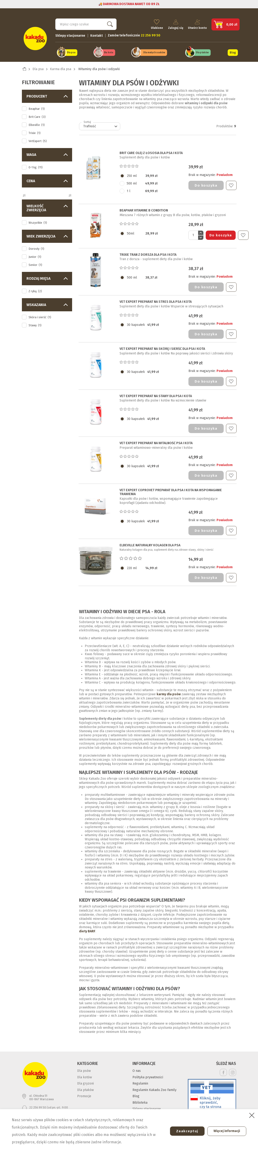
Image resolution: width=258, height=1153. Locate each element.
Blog (233, 50)
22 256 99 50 (37, 1104)
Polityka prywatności (147, 1074)
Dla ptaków (202, 50)
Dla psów (84, 1068)
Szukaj (109, 22)
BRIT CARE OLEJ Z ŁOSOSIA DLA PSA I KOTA (151, 150)
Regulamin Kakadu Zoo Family (154, 1087)
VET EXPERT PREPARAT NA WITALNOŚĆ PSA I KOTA (156, 440)
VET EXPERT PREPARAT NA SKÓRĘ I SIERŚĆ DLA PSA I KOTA (162, 346)
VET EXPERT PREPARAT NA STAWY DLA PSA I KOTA (156, 393)
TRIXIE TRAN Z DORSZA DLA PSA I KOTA (148, 252)
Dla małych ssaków (154, 50)
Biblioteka (139, 1100)
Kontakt (96, 34)
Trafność (101, 123)
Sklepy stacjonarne (70, 34)
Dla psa (71, 50)
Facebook (223, 1069)
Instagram (232, 1069)
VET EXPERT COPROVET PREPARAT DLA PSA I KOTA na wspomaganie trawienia (171, 489)
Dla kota (108, 50)
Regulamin (140, 1080)
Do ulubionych (231, 182)
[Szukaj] (86, 22)
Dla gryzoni (85, 1080)
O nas (136, 1068)
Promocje (84, 1093)
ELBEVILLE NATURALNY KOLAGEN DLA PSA (150, 542)
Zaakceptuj (184, 1131)
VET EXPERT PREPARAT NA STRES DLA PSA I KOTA (156, 299)
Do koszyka (206, 182)
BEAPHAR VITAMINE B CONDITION (144, 207)
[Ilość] (193, 232)
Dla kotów (84, 1074)
